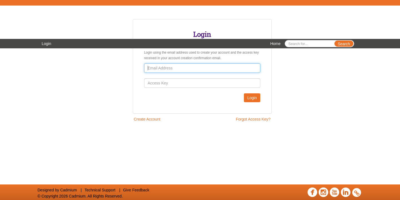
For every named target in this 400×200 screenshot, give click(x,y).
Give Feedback (136, 190)
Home (275, 43)
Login (46, 43)
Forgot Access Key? (253, 119)
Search (344, 44)
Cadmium (68, 190)
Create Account (147, 119)
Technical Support (99, 190)
